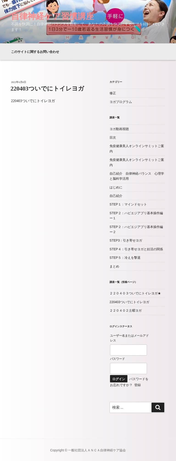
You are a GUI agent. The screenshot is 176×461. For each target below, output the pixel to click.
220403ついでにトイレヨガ (47, 88)
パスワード (117, 359)
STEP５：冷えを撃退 (125, 257)
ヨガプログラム (121, 102)
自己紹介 (116, 196)
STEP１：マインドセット (128, 204)
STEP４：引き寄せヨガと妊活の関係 (136, 249)
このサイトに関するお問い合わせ (35, 52)
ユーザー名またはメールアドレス (129, 338)
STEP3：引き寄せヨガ (126, 240)
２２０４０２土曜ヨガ (126, 310)
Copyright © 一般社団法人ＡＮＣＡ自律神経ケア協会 (88, 450)
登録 (137, 385)
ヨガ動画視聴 (119, 129)
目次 (113, 137)
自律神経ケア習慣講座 (52, 16)
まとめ (114, 266)
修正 (113, 93)
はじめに (116, 187)
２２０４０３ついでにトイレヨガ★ (135, 293)
